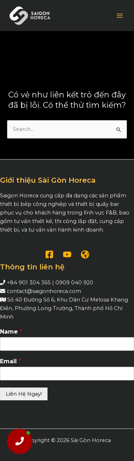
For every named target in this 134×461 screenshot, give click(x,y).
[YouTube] (67, 254)
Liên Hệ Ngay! (24, 394)
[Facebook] (49, 254)
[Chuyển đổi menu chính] (120, 15)
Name (11, 331)
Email (10, 361)
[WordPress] (85, 254)
